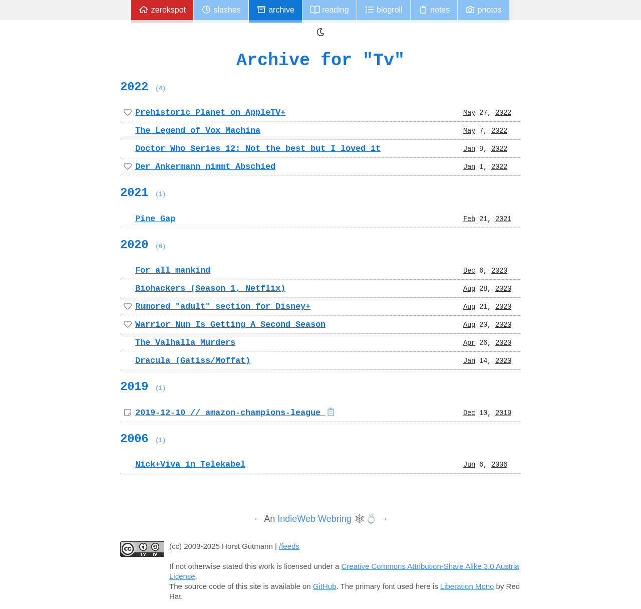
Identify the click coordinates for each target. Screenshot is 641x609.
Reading (329, 10)
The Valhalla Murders (185, 342)
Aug (469, 288)
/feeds (289, 546)
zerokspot (162, 10)
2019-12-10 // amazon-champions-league (235, 413)
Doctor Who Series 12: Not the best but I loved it (258, 148)
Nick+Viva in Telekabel (190, 464)
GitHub (325, 586)
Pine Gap (155, 219)
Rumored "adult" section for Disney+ (222, 306)
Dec (469, 270)
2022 (143, 86)
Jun (469, 464)
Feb (469, 218)
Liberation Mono (467, 586)
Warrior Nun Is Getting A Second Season (230, 324)
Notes (434, 10)
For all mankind (172, 270)
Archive (275, 10)
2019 (143, 386)
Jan (469, 148)
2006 (143, 438)
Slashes (221, 10)
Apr (469, 342)
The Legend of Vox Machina (197, 130)
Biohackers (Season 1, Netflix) (210, 288)
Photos (483, 10)
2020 (143, 244)
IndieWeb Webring (314, 519)
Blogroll (384, 10)
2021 (143, 192)
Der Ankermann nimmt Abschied (205, 166)
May (469, 112)
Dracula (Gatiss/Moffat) (192, 360)
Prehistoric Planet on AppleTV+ (210, 112)
